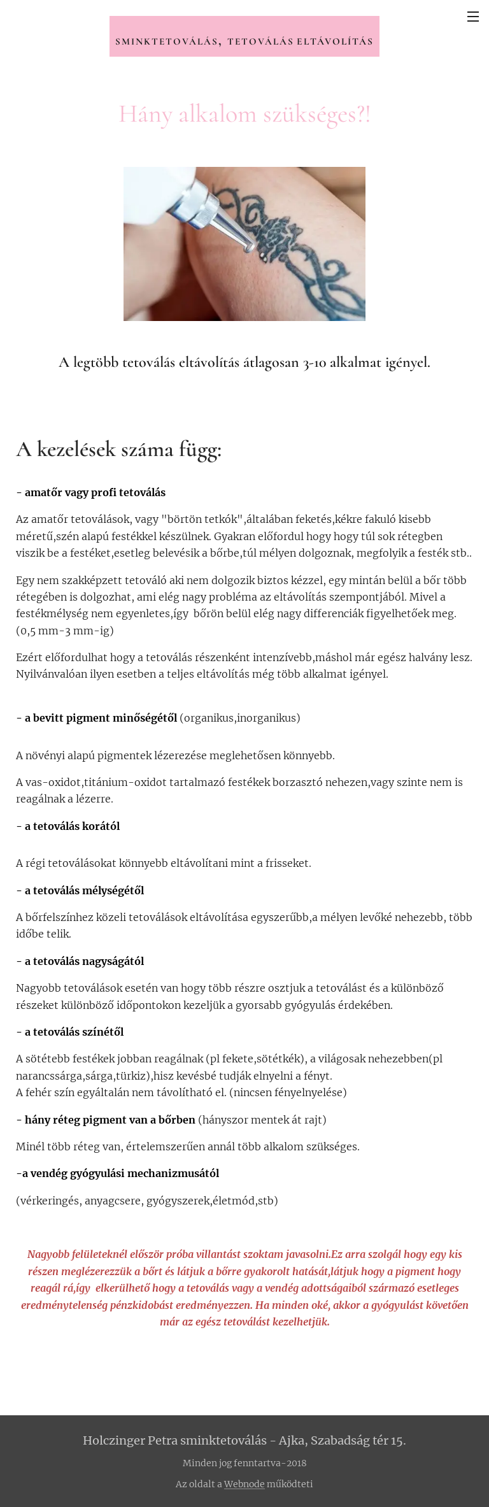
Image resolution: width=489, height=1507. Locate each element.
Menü (473, 16)
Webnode (244, 1484)
